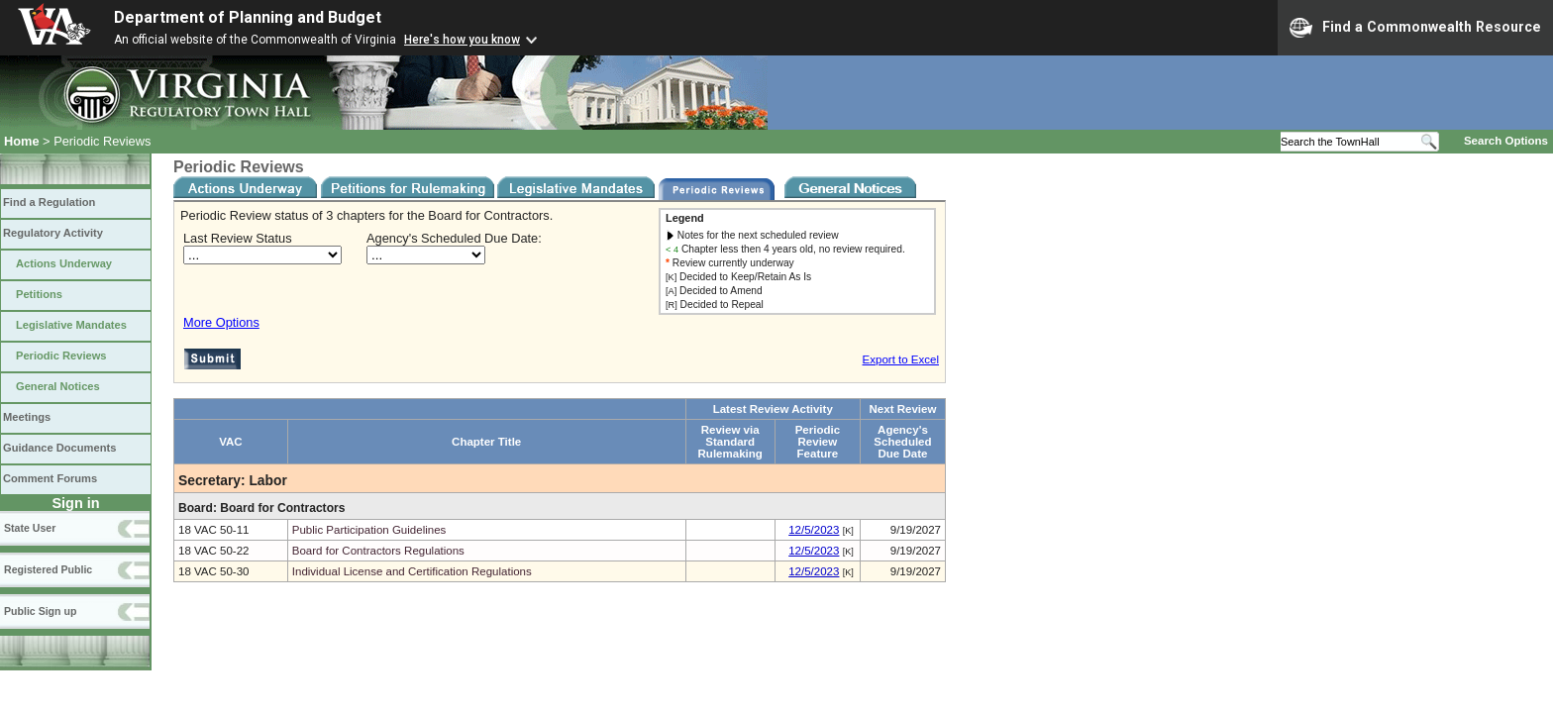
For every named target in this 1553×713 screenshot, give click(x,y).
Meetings (27, 417)
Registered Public (48, 569)
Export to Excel (901, 359)
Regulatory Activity (53, 233)
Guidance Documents (59, 448)
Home (22, 141)
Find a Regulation (49, 202)
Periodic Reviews (61, 355)
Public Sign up (40, 611)
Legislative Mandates (71, 325)
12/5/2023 (813, 530)
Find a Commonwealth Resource (1415, 28)
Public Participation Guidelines (369, 530)
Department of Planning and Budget (247, 17)
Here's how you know (462, 40)
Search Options (1506, 141)
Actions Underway (64, 263)
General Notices (58, 386)
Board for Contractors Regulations (378, 551)
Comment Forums (50, 478)
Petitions (39, 294)
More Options (221, 322)
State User (29, 528)
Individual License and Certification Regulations (412, 571)
